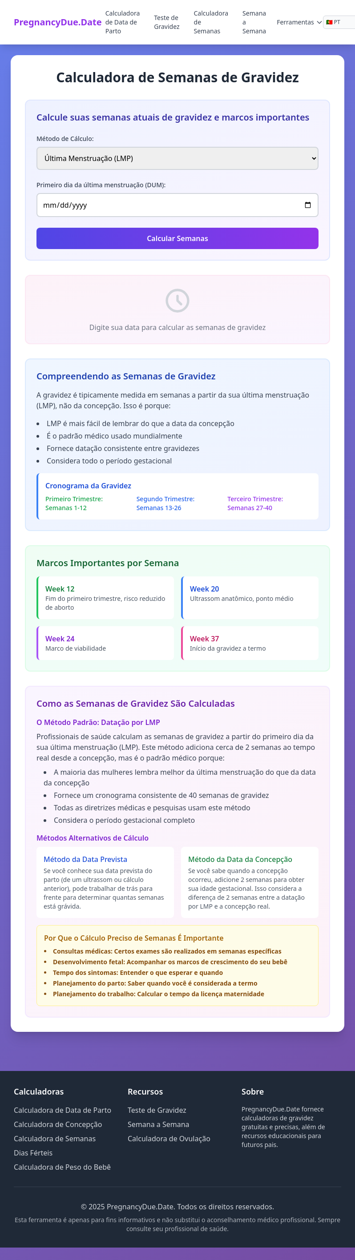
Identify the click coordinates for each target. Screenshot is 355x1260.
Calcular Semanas (177, 238)
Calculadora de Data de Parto (122, 22)
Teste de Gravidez (166, 22)
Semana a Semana (254, 22)
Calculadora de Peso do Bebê (62, 1167)
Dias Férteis (33, 1153)
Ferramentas (300, 22)
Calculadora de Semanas (211, 22)
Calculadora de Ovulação (169, 1138)
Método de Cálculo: (65, 138)
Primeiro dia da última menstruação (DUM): (100, 185)
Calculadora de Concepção (58, 1124)
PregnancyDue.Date (58, 22)
